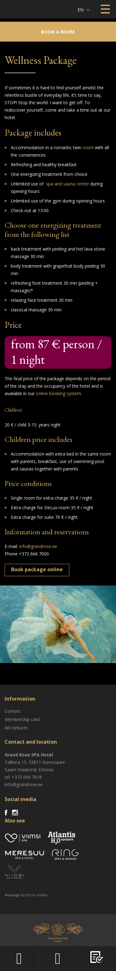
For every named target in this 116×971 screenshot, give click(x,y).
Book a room (58, 32)
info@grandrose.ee (38, 546)
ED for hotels (36, 895)
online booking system (58, 393)
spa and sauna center (67, 184)
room (88, 147)
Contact (12, 711)
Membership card (22, 719)
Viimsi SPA (12, 9)
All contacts (16, 728)
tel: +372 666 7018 (23, 777)
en (81, 10)
